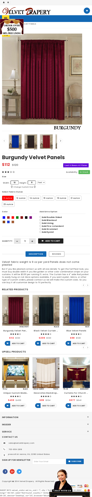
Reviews (56, 254)
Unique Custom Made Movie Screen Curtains (16, 393)
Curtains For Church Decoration (77, 393)
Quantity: (7, 241)
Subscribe (76, 461)
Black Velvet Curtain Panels (47, 330)
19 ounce (61, 198)
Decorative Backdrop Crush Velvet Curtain (47, 393)
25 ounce (8, 204)
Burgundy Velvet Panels (16, 330)
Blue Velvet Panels (76, 330)
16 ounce (48, 198)
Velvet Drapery (27, 481)
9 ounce (8, 198)
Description (36, 254)
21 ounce (75, 198)
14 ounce (34, 198)
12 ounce (21, 198)
